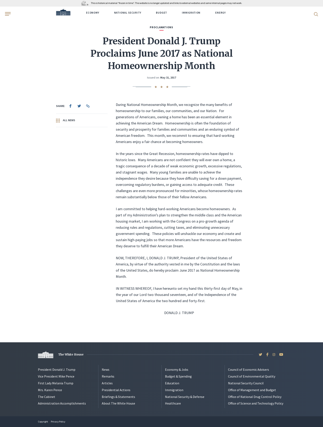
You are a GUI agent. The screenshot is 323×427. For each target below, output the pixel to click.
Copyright (43, 421)
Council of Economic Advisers (248, 369)
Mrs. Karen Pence (50, 390)
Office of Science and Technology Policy (255, 403)
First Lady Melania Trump (55, 383)
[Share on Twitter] (79, 106)
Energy (220, 12)
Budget (161, 12)
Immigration (191, 12)
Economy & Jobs (176, 369)
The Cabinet (46, 397)
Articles (107, 383)
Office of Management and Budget (252, 390)
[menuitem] (70, 106)
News (105, 369)
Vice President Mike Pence (56, 376)
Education (172, 383)
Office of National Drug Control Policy (254, 397)
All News (65, 120)
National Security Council (246, 383)
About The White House (118, 403)
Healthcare (173, 403)
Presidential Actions (116, 390)
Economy (92, 12)
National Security (127, 12)
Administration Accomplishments (62, 403)
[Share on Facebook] (70, 106)
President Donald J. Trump (56, 369)
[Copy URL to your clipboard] (87, 106)
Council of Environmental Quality (251, 376)
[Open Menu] (7, 14)
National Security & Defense (184, 397)
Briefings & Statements (118, 397)
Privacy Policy (58, 421)
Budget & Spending (178, 376)
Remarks (108, 376)
